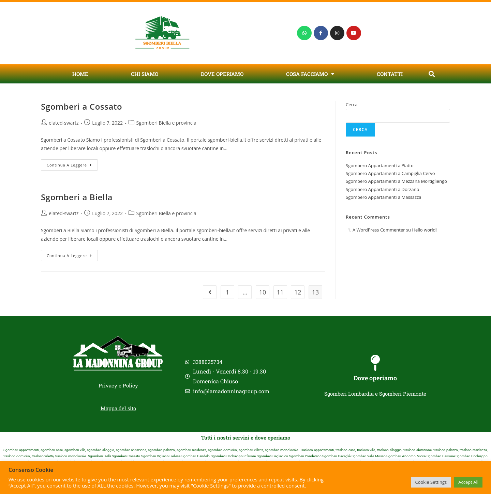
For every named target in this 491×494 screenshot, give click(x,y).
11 (280, 292)
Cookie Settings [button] (431, 482)
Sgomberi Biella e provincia (166, 122)
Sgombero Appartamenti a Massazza (383, 197)
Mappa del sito (118, 408)
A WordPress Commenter (379, 230)
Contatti (390, 73)
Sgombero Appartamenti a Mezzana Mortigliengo (396, 181)
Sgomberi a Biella (77, 197)
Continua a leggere (72, 163)
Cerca (351, 104)
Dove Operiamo (222, 73)
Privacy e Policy (118, 385)
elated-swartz (64, 122)
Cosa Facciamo (310, 74)
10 (262, 292)
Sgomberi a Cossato (81, 106)
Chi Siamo (144, 73)
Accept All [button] (468, 482)
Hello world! (424, 230)
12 (297, 292)
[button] (431, 74)
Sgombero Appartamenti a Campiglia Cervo (390, 173)
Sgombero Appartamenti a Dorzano (382, 189)
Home (80, 73)
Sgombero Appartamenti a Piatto (380, 165)
